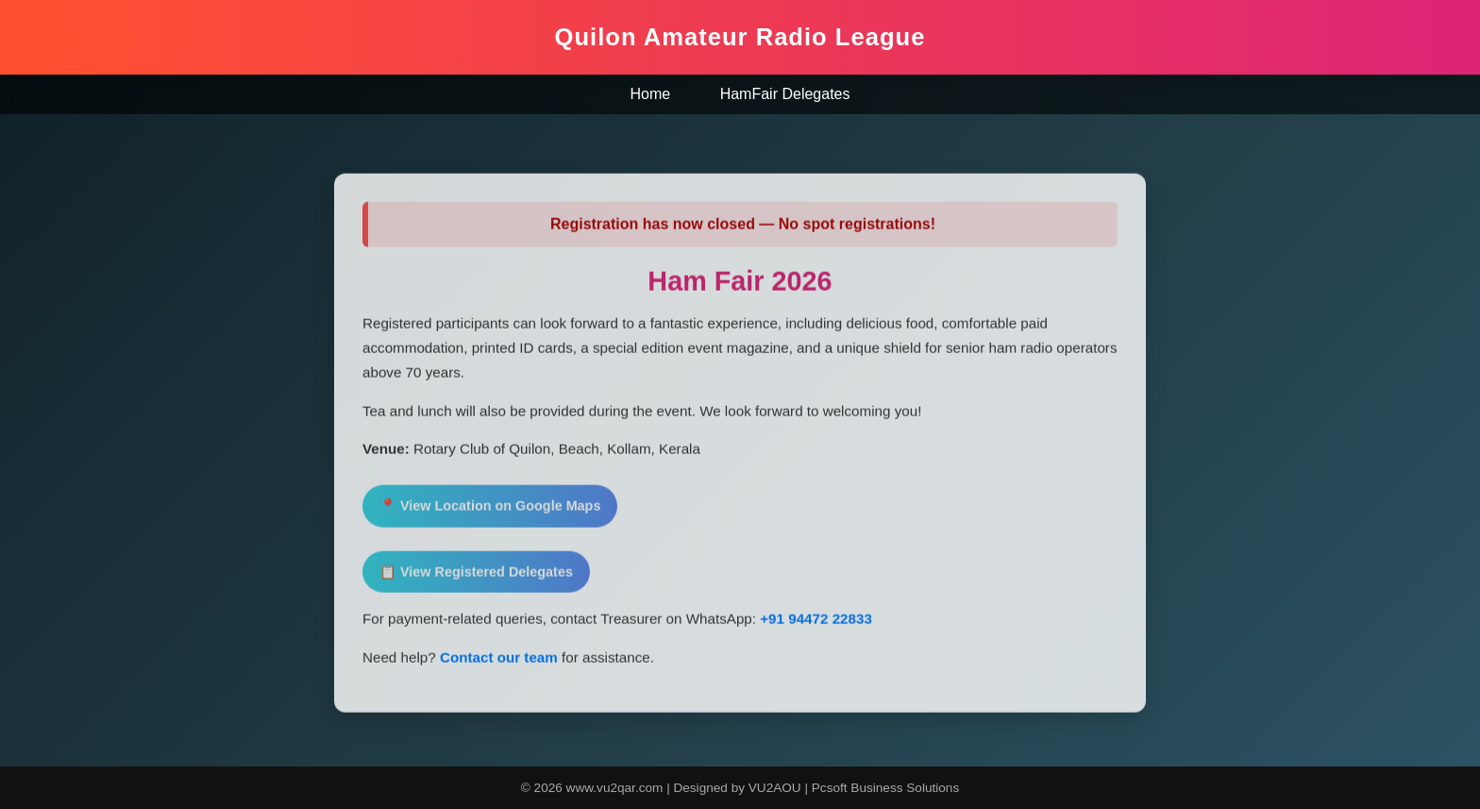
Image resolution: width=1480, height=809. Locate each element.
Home (651, 94)
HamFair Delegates (785, 94)
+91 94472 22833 (814, 622)
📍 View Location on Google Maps (489, 508)
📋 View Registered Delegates (476, 574)
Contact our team (499, 660)
